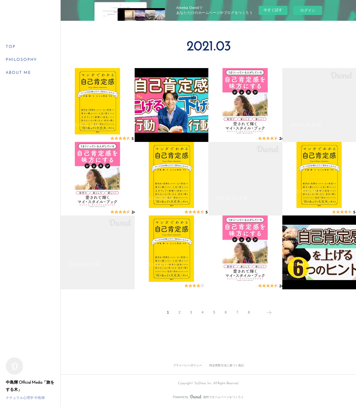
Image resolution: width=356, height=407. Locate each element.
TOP (11, 47)
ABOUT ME (18, 73)
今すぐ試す (273, 10)
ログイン (307, 10)
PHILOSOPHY (21, 60)
